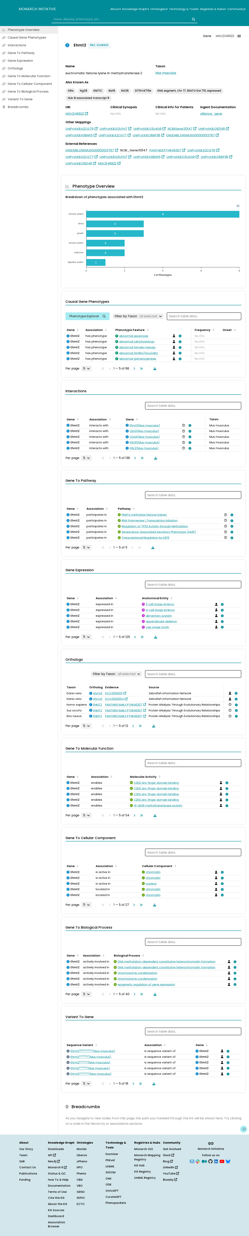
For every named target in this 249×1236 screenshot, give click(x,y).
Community (236, 9)
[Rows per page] (86, 368)
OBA (80, 1180)
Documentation (59, 1186)
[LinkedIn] (216, 1161)
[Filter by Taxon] (138, 316)
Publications (28, 1173)
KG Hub (139, 1165)
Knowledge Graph (135, 9)
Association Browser (56, 1224)
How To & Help (58, 1180)
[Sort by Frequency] (212, 330)
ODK (109, 1184)
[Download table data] (154, 368)
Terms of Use (57, 1192)
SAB (22, 1161)
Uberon (82, 1155)
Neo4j (54, 1161)
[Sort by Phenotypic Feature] (147, 330)
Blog (168, 1161)
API (52, 1155)
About (115, 9)
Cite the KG (56, 1198)
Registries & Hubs (213, 9)
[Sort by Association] (105, 330)
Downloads (56, 1149)
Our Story (26, 1149)
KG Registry (142, 1172)
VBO (80, 1186)
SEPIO (81, 1198)
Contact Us (27, 1167)
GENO (81, 1192)
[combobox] (125, 19)
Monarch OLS (143, 1149)
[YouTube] (222, 1161)
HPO (80, 1167)
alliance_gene (211, 113)
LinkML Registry (145, 1178)
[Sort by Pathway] (133, 508)
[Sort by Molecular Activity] (159, 776)
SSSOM (111, 1172)
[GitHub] (210, 1161)
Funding (24, 1180)
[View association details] (179, 336)
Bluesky (170, 1180)
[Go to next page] (133, 368)
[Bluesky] (228, 1161)
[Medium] (204, 1161)
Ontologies (158, 9)
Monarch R (57, 1167)
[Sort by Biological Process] (142, 955)
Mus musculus (165, 73)
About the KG (57, 1204)
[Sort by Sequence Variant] (95, 1045)
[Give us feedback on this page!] (243, 1129)
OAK (109, 1178)
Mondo (82, 1149)
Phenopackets (116, 1203)
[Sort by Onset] (234, 330)
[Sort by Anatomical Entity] (171, 598)
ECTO (81, 1204)
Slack (168, 1155)
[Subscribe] (192, 1161)
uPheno (82, 1161)
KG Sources (56, 1210)
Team (23, 1155)
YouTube (171, 1173)
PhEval (110, 1160)
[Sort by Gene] (77, 330)
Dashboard (56, 1216)
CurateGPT (114, 1197)
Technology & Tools (184, 9)
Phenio (81, 1173)
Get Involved (172, 1149)
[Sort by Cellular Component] (174, 866)
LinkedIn (170, 1167)
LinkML (110, 1166)
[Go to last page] (140, 368)
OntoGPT (112, 1191)
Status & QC (57, 1173)
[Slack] (198, 1161)
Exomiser (112, 1154)
